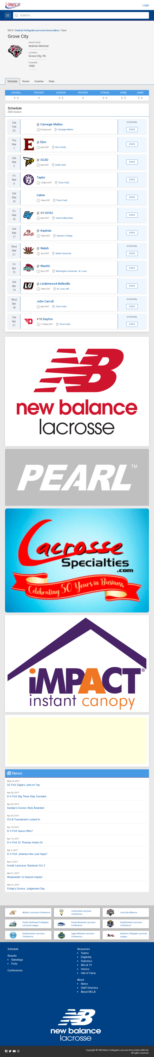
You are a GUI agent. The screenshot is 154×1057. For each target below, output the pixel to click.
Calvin (41, 195)
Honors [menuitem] (85, 969)
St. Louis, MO (63, 289)
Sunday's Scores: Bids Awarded (25, 808)
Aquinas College (64, 235)
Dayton (48, 319)
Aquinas (45, 230)
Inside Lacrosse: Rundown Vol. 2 (26, 865)
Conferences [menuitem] (15, 970)
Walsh (44, 248)
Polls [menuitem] (14, 963)
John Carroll (45, 301)
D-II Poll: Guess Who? (20, 831)
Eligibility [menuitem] (86, 957)
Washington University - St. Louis (71, 271)
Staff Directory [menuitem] (89, 987)
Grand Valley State (64, 218)
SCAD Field (60, 165)
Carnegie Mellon (51, 124)
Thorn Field (63, 182)
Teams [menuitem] (85, 953)
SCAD (44, 159)
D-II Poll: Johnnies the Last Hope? (27, 854)
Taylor (41, 177)
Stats (51, 81)
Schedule (12, 81)
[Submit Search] (16, 15)
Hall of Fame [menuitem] (88, 973)
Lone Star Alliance (128, 912)
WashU (45, 266)
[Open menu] (7, 15)
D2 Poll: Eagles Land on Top (23, 784)
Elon (43, 142)
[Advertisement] (77, 740)
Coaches (39, 81)
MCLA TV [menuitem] (86, 965)
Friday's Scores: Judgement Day (26, 888)
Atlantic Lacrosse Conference (36, 912)
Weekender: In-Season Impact (24, 877)
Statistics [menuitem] (86, 961)
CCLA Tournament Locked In (23, 819)
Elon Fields (60, 147)
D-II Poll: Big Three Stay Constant (26, 796)
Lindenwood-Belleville (55, 283)
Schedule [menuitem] (13, 949)
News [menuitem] (84, 983)
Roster (25, 81)
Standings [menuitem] (17, 959)
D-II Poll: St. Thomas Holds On (25, 842)
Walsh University (63, 253)
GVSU (49, 213)
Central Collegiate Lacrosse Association (37, 30)
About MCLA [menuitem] (88, 991)
